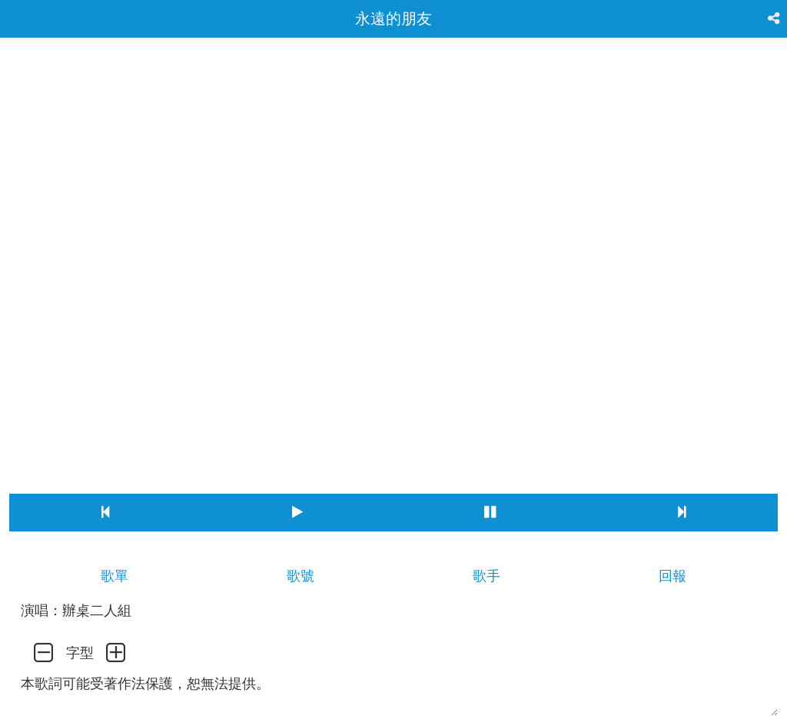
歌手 (486, 576)
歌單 (114, 576)
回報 (672, 576)
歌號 (300, 576)
